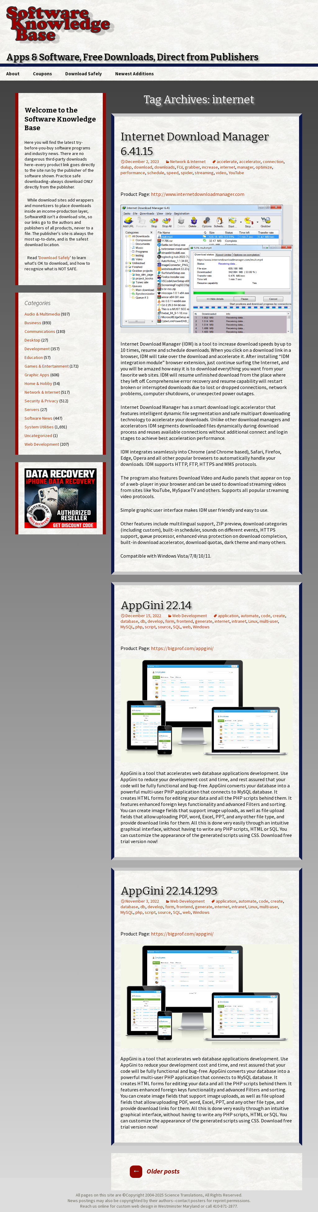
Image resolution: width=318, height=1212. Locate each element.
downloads (164, 167)
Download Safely (83, 74)
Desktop (32, 340)
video (221, 172)
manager (245, 167)
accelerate (227, 161)
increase (210, 167)
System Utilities (39, 427)
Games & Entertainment (47, 366)
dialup (126, 167)
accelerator (250, 161)
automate (250, 615)
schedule (155, 172)
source (164, 627)
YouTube (236, 172)
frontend (184, 621)
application (228, 615)
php (139, 627)
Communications (40, 331)
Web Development (189, 615)
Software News (38, 418)
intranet (239, 621)
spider (187, 172)
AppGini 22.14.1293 (168, 891)
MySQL (126, 627)
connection (273, 161)
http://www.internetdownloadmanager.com (197, 194)
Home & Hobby (38, 383)
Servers (32, 409)
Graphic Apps (37, 375)
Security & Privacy (41, 401)
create (279, 615)
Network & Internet (188, 161)
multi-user (269, 621)
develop (155, 621)
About (13, 74)
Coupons (42, 74)
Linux (252, 621)
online (103, 1206)
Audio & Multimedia (42, 314)
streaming (204, 172)
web (187, 627)
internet (227, 167)
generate (203, 621)
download (143, 167)
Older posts (154, 1171)
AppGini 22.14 (156, 605)
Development (37, 349)
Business (33, 322)
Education (34, 357)
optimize (264, 167)
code (265, 615)
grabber (192, 167)
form (169, 621)
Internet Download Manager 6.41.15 (194, 144)
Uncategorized (38, 435)
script (150, 627)
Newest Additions (134, 74)
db (142, 621)
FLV (180, 167)
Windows (201, 627)
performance (132, 172)
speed (172, 172)
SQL (176, 627)
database (129, 621)
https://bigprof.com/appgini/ (182, 648)
